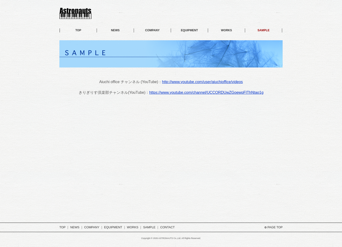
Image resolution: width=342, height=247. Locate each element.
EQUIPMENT (189, 30)
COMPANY (152, 30)
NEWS (115, 30)
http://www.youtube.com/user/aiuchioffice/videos (202, 82)
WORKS (226, 30)
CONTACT (167, 227)
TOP (78, 30)
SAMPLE (263, 30)
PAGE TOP (275, 227)
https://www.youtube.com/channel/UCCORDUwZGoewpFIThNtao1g (206, 92)
